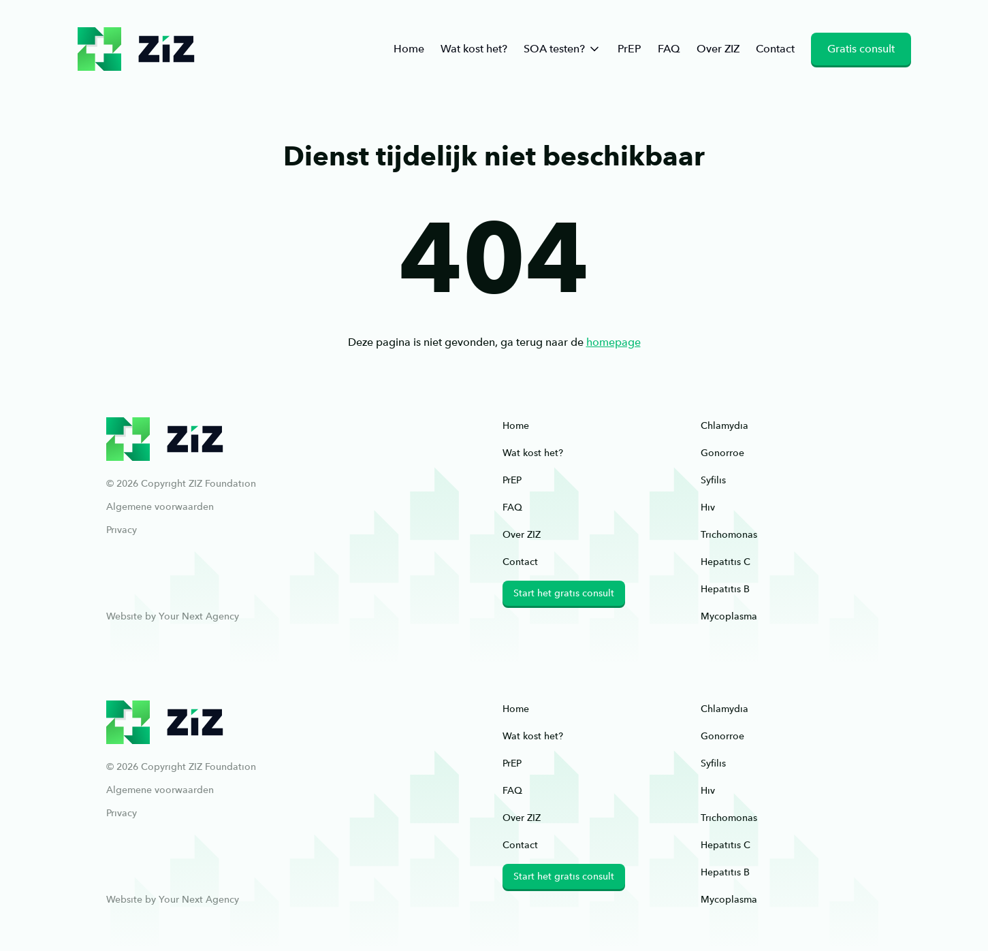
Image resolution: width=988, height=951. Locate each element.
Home (409, 48)
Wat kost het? (474, 48)
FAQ (669, 48)
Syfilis (713, 480)
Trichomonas (729, 534)
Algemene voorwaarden (160, 506)
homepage (613, 342)
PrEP (629, 48)
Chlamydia (724, 425)
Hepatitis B (725, 589)
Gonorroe (722, 453)
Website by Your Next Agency (172, 616)
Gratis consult (861, 48)
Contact (775, 48)
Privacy (121, 529)
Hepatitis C (725, 561)
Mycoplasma (729, 616)
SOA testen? (562, 49)
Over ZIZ (718, 48)
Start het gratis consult (563, 593)
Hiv (708, 507)
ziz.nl (136, 49)
